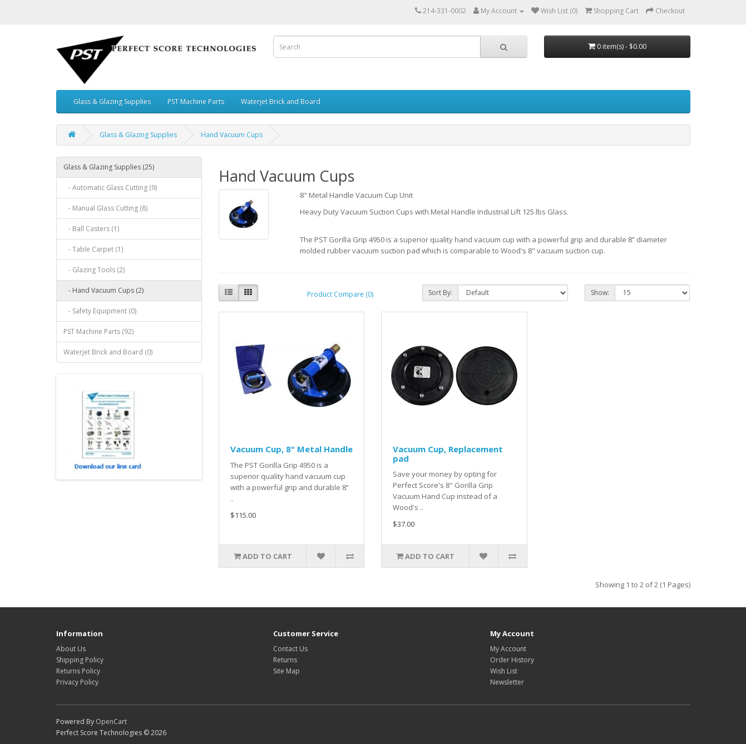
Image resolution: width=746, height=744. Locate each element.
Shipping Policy (79, 660)
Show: (600, 292)
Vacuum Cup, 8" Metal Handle (291, 449)
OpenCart (111, 721)
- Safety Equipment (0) (99, 311)
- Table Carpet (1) (93, 249)
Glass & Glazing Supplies (112, 101)
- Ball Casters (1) (91, 228)
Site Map (286, 671)
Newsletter (507, 682)
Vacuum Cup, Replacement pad (448, 453)
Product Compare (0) (340, 294)
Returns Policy (78, 671)
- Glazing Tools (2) (94, 269)
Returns (285, 660)
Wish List (503, 671)
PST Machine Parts (195, 101)
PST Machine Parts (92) (98, 331)
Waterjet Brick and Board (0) (107, 352)
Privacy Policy (77, 682)
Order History (512, 660)
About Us (71, 648)
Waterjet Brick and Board (280, 101)
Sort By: (440, 292)
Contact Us (290, 648)
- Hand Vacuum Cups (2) (103, 290)
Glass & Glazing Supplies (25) (108, 167)
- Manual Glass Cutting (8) (105, 208)
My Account (508, 648)
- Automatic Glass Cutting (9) (110, 187)
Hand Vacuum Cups (232, 134)
